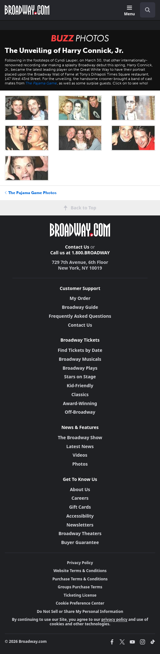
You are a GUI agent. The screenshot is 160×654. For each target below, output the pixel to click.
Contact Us (77, 247)
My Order (80, 298)
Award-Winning (80, 403)
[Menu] (129, 11)
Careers (80, 498)
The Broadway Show (80, 437)
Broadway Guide (80, 307)
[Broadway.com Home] (27, 10)
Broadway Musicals (80, 359)
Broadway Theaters (80, 533)
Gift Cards (80, 507)
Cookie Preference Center (80, 603)
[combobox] (145, 10)
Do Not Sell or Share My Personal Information (80, 611)
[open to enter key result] (147, 10)
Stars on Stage (80, 377)
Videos (80, 455)
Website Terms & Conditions (80, 570)
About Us (80, 489)
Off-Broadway (80, 412)
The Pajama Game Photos (31, 193)
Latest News (80, 446)
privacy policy (114, 619)
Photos (79, 464)
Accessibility (80, 516)
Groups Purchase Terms (80, 587)
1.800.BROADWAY (91, 253)
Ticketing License (80, 595)
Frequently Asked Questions (80, 316)
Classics (79, 394)
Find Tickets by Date (80, 350)
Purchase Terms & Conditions (80, 579)
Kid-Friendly (80, 385)
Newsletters (80, 525)
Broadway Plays (80, 368)
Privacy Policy (80, 562)
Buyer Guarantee (80, 542)
